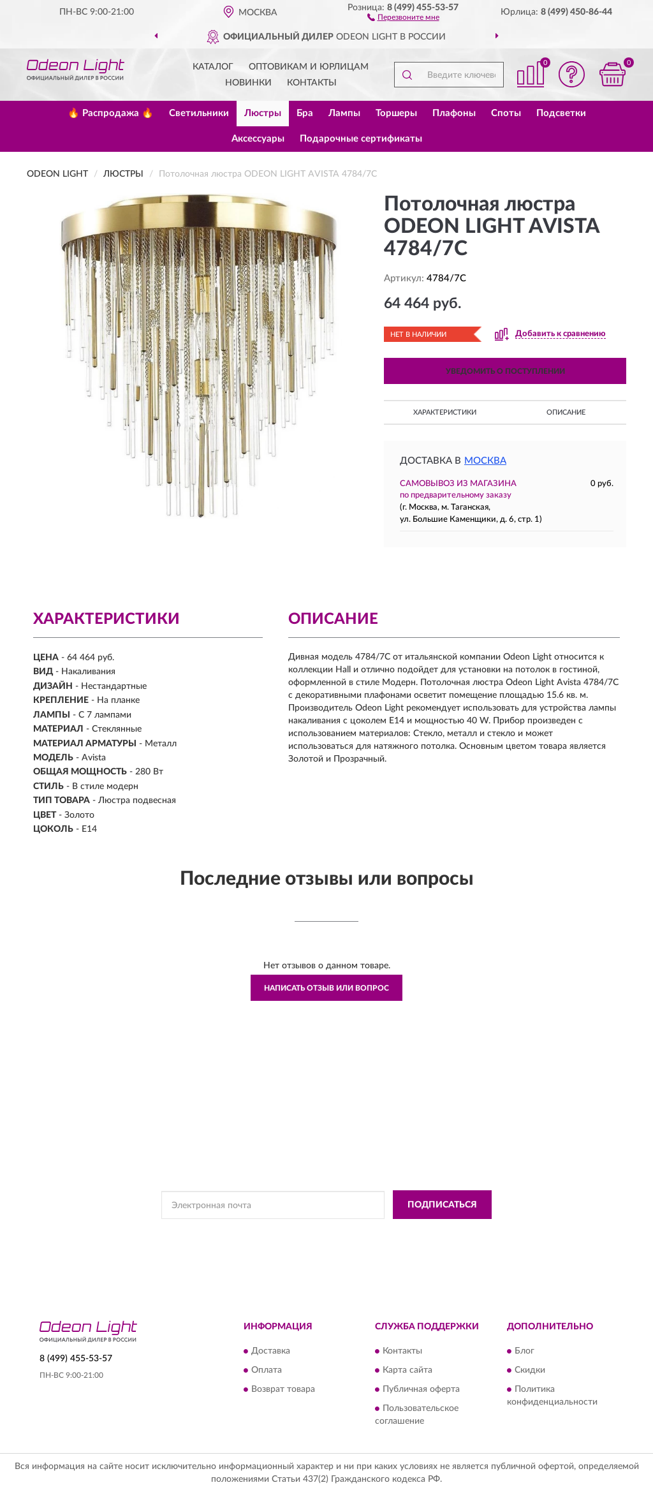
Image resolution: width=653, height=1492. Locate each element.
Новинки (248, 82)
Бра (305, 113)
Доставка (270, 1351)
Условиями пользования (426, 1233)
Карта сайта (407, 1370)
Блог (524, 1351)
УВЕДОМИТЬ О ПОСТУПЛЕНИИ (505, 371)
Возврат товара (283, 1389)
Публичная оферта (421, 1389)
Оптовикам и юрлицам (309, 67)
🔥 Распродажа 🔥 (111, 113)
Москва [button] (485, 461)
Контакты (312, 82)
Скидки (530, 1370)
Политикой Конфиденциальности (314, 1233)
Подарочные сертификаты (361, 139)
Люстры (262, 113)
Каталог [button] (213, 67)
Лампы (344, 113)
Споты (506, 113)
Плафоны (454, 113)
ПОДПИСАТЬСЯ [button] (442, 1204)
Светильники (199, 113)
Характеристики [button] (444, 412)
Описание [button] (566, 412)
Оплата (266, 1370)
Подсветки (561, 113)
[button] (403, 16)
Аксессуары (257, 139)
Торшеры (396, 113)
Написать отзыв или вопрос (326, 988)
